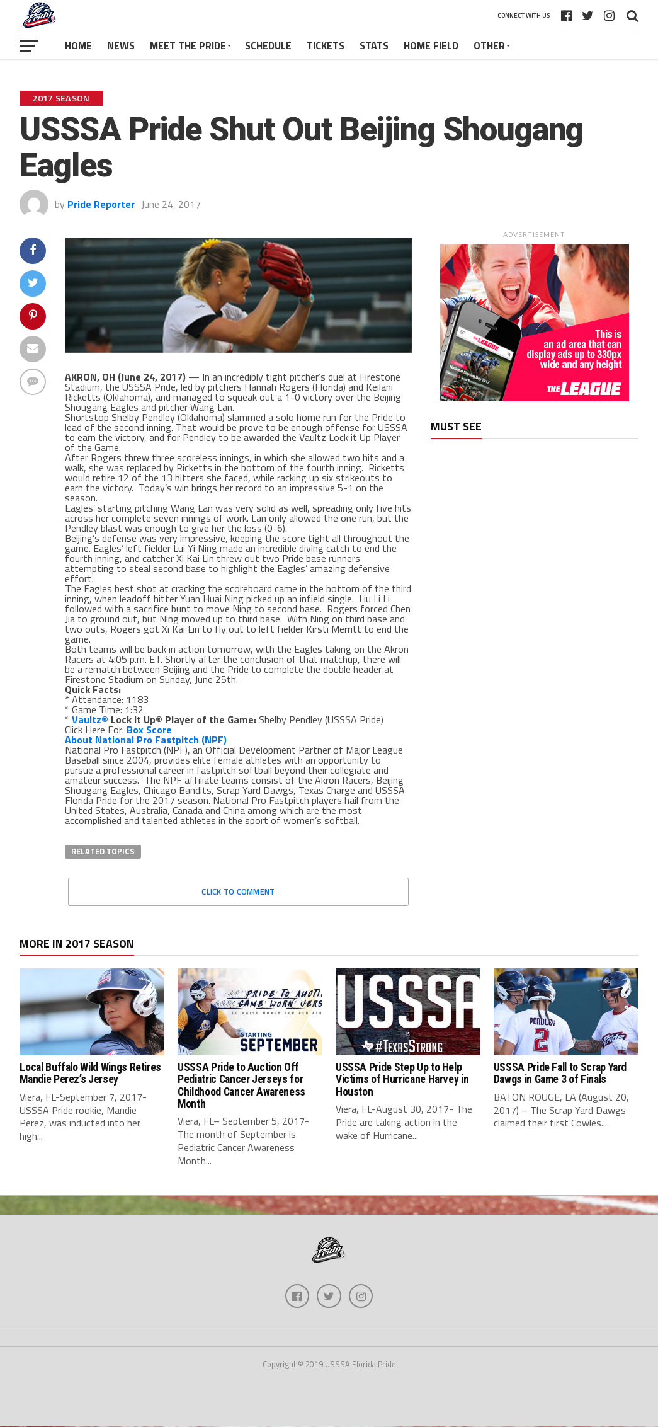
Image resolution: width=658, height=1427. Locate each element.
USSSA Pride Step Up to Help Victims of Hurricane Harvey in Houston (402, 1079)
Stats (374, 45)
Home (78, 45)
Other (489, 45)
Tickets (325, 45)
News (121, 45)
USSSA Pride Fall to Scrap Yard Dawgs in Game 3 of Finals (560, 1073)
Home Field (431, 45)
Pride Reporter (101, 204)
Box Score (149, 729)
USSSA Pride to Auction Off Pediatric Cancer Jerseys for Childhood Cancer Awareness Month (241, 1085)
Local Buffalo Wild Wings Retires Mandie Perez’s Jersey (90, 1073)
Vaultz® (90, 719)
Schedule (268, 45)
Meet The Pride (188, 45)
